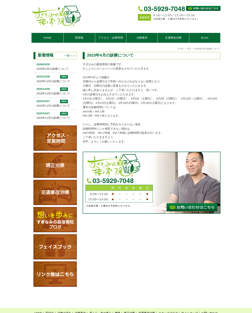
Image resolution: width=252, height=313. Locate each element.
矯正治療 (129, 303)
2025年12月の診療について (53, 81)
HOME (48, 37)
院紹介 (50, 303)
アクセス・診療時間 (110, 37)
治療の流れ (64, 303)
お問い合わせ (209, 303)
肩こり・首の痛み (100, 303)
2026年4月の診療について (52, 68)
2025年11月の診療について (53, 105)
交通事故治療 (173, 37)
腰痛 (117, 303)
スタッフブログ (168, 303)
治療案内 (80, 303)
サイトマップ (189, 303)
